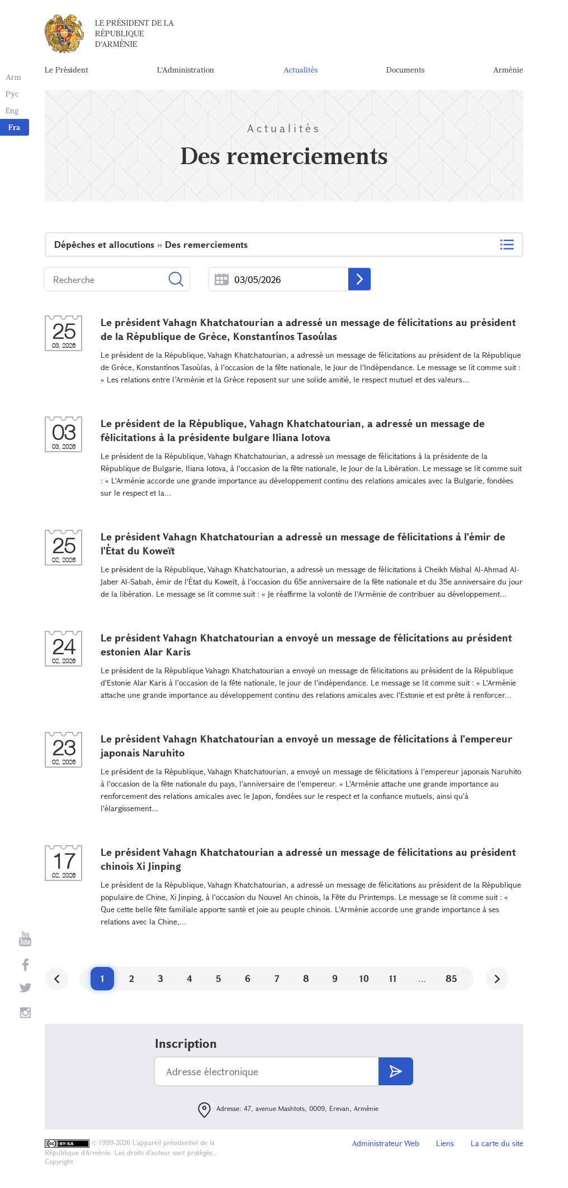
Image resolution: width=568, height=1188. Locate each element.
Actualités (300, 69)
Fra (14, 127)
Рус (12, 93)
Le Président (66, 69)
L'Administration (185, 69)
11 (393, 978)
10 (364, 978)
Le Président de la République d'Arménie (134, 33)
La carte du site (497, 1143)
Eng (12, 110)
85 (451, 978)
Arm (13, 76)
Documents (405, 69)
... (222, 279)
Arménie (508, 69)
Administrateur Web (385, 1143)
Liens (445, 1143)
